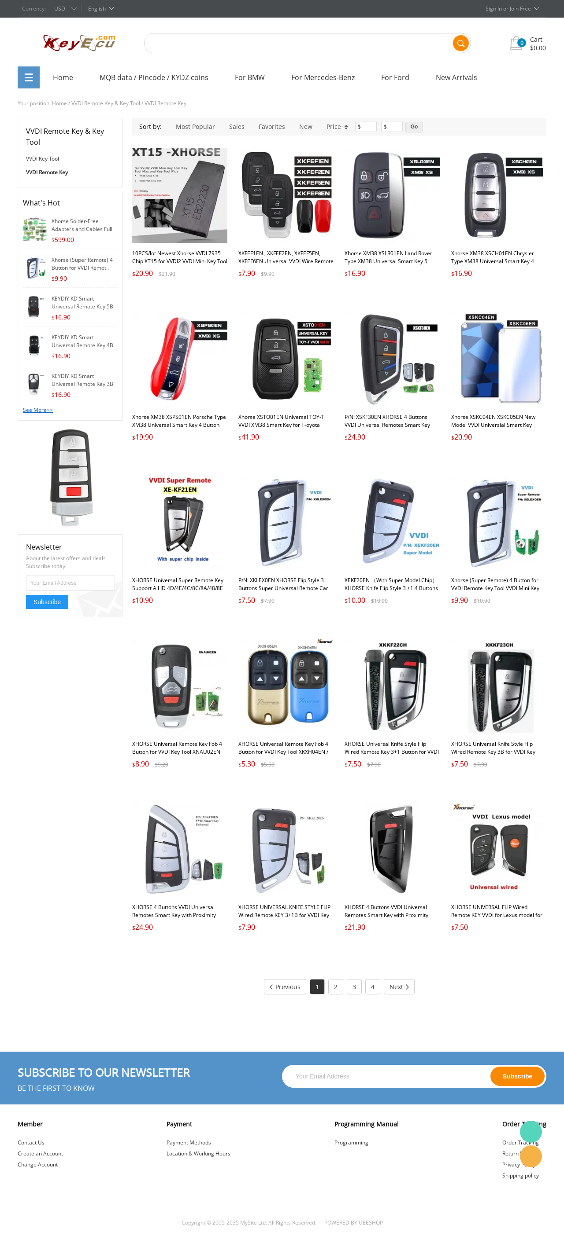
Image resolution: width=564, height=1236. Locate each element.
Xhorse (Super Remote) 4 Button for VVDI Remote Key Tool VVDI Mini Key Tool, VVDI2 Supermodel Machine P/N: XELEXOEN (497, 592)
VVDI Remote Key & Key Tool (105, 103)
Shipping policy (520, 1175)
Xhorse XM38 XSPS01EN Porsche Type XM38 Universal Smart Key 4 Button (179, 421)
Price (337, 126)
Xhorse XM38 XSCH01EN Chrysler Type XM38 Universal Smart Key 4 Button (492, 261)
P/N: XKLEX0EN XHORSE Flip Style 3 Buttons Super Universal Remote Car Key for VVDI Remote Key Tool (283, 588)
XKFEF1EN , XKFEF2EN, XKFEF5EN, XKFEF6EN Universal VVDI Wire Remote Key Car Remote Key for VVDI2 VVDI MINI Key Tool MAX (286, 265)
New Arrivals (456, 77)
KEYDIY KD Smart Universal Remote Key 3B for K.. (82, 384)
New (305, 126)
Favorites (272, 126)
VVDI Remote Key (165, 103)
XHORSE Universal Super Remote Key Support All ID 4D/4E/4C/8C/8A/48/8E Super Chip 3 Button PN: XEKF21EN (177, 588)
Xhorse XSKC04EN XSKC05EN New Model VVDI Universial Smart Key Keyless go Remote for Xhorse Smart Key (496, 428)
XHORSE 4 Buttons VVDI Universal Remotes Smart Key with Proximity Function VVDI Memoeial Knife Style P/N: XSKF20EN (175, 919)
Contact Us (31, 1142)
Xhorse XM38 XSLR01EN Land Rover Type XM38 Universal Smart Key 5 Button (388, 261)
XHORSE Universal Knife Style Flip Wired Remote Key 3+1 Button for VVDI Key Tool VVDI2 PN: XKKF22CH (392, 751)
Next (399, 987)
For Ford (395, 77)
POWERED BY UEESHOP (353, 1222)
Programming (351, 1142)
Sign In (494, 8)
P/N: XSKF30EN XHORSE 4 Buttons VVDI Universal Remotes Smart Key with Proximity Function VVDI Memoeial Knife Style (392, 428)
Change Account (38, 1164)
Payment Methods (189, 1142)
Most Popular (195, 126)
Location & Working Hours (198, 1153)
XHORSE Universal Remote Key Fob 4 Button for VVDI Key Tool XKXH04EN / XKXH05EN (283, 751)
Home (63, 77)
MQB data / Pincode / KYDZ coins (154, 77)
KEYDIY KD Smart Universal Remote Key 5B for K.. (82, 306)
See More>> (38, 410)
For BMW (250, 77)
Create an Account (40, 1153)
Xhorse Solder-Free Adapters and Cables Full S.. (82, 229)
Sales (237, 126)
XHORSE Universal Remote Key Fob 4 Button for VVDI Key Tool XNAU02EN (177, 748)
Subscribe (47, 601)
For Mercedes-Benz (323, 77)
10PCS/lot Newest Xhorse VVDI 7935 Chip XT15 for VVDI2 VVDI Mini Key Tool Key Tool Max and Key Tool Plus (179, 261)
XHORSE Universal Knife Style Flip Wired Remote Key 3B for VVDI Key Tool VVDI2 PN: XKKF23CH (493, 751)
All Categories (29, 77)
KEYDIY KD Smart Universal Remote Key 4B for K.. (82, 345)
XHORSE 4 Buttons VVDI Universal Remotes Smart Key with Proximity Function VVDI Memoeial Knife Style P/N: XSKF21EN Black (388, 919)
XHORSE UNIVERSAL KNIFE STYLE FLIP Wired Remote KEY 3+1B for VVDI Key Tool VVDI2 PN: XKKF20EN (284, 915)
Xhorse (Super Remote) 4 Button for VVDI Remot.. (82, 263)
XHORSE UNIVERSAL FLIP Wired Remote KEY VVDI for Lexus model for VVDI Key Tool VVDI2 (496, 915)
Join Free (520, 8)
